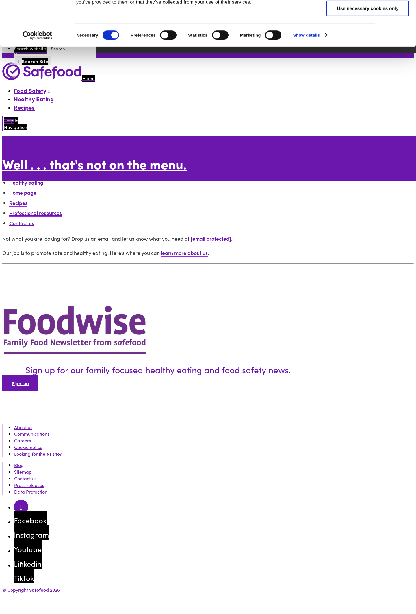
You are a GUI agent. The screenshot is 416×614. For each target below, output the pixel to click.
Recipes (24, 107)
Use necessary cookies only (367, 50)
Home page (22, 192)
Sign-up (20, 383)
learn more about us (184, 252)
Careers (22, 440)
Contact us (21, 223)
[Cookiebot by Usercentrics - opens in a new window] (37, 77)
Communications (31, 434)
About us (23, 427)
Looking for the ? (38, 454)
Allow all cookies (368, 14)
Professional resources (35, 212)
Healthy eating (26, 182)
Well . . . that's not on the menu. (94, 164)
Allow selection (368, 32)
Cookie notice (28, 447)
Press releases (29, 485)
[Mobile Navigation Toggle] (9, 123)
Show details (306, 77)
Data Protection (30, 491)
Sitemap (23, 471)
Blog (19, 465)
